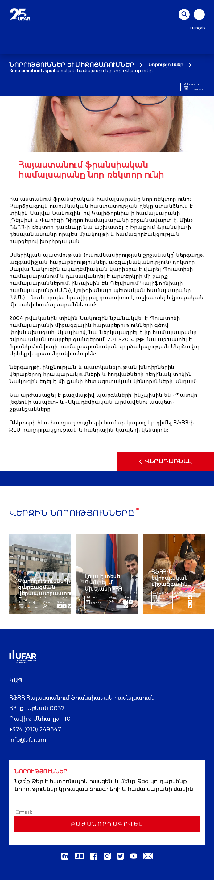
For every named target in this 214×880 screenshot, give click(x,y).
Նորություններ (165, 65)
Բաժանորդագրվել (107, 824)
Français (197, 28)
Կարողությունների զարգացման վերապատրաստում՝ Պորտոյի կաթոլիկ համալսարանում (47, 593)
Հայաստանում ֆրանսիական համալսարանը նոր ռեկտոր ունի (81, 70)
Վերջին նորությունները (71, 513)
